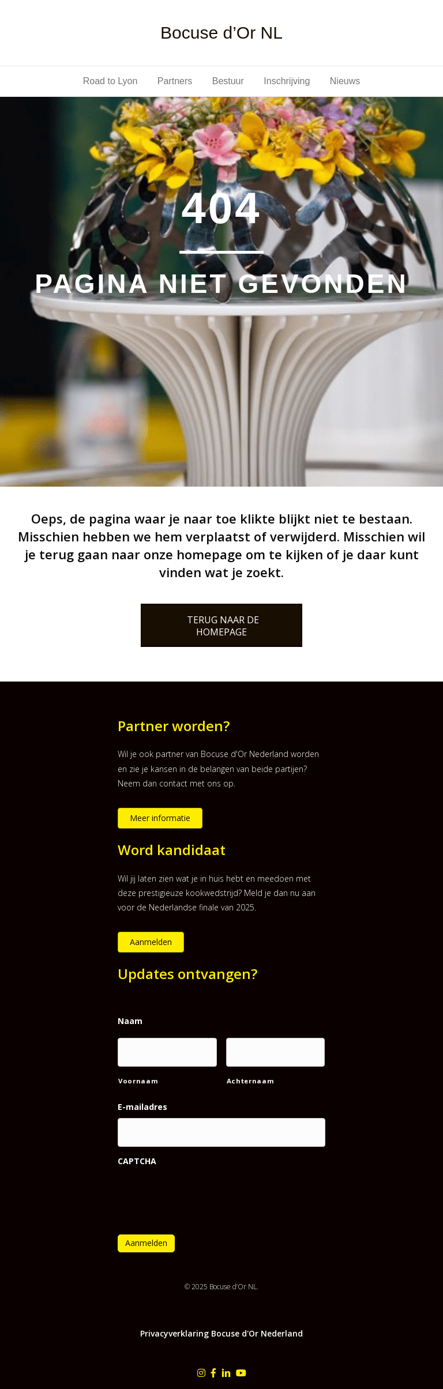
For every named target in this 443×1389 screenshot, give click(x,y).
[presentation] (205, 1193)
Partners (174, 81)
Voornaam (138, 1080)
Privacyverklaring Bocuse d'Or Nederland (221, 1333)
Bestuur (228, 81)
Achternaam (251, 1080)
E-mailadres (142, 1107)
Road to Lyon (110, 81)
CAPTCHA (137, 1161)
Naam (130, 1021)
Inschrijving (287, 81)
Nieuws (345, 81)
